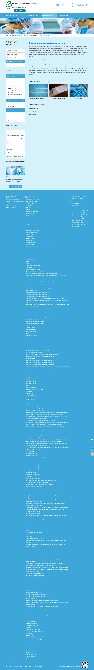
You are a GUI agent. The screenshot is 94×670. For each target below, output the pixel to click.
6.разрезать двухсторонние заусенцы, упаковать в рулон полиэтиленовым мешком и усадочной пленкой (47, 603)
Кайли (27, 263)
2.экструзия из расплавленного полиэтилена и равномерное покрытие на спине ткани (47, 366)
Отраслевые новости (12, 54)
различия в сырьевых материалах (34, 486)
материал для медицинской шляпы (14, 140)
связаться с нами (64, 12)
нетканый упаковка (30, 238)
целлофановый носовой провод (15, 113)
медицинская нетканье (13, 145)
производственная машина (32, 230)
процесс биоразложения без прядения (35, 644)
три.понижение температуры (33, 464)
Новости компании (12, 50)
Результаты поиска (30, 641)
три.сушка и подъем (31, 451)
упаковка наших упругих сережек (34, 538)
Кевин (27, 261)
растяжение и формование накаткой (35, 519)
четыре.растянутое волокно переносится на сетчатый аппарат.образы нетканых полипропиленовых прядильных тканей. (46, 516)
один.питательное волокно (32, 290)
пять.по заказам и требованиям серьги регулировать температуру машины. (44, 563)
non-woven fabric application (83, 198)
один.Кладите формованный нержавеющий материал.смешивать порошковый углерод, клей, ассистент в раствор (47, 305)
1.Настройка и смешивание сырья (34, 315)
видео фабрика (29, 257)
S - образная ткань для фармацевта (34, 224)
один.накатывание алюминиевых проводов (36, 317)
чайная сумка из (30, 240)
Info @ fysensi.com (48, 5)
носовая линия (11, 110)
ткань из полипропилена (32, 219)
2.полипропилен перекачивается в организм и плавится (40, 356)
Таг (26, 658)
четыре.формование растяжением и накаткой (37, 521)
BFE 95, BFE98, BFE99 (13, 84)
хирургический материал (13, 131)
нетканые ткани (30, 648)
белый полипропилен (31, 228)
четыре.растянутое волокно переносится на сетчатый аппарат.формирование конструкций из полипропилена (45, 496)
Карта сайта (63, 666)
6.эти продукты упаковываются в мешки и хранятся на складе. (41, 613)
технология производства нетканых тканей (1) (37, 596)
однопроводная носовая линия (15, 118)
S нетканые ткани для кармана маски (35, 222)
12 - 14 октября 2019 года (32, 399)
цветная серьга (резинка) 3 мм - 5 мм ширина (37, 482)
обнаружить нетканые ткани (30, 35)
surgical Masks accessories (74, 197)
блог (8, 64)
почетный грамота (30, 327)
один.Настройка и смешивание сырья (35, 321)
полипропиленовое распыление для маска (36, 248)
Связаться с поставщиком (82, 5)
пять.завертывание (30, 548)
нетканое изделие (30, 242)
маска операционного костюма (15, 135)
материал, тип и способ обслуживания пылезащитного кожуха (41, 488)
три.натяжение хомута (31, 453)
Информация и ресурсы (49, 12)
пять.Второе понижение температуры (35, 573)
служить (28, 470)
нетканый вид (32, 111)
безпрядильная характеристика (46, 35)
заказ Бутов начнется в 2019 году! (34, 271)
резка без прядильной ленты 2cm (34, 352)
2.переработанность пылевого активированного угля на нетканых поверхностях (46, 368)
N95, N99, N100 (11, 86)
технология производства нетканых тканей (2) (37, 594)
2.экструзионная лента (31, 377)
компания (28, 209)
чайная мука (10, 153)
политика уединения (31, 654)
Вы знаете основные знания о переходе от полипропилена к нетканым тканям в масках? (46, 541)
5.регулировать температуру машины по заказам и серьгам (40, 565)
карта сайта (29, 646)
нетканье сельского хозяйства (15, 156)
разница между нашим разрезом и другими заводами (39, 284)
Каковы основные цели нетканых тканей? (36, 344)
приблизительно (33, 108)
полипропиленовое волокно (14, 80)
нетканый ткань (11, 76)
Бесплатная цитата (15, 186)
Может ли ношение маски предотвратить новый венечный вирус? (42, 354)
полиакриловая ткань (31, 250)
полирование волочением (32, 319)
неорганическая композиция (33, 404)
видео (38, 12)
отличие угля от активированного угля (35, 631)
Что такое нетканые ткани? (32, 279)
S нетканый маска (30, 244)
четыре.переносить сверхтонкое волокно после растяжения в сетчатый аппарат (46, 490)
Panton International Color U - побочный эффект (37, 350)
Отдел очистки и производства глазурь (35, 588)
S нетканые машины (31, 253)
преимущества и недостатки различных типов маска (39, 286)
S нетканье (10, 92)
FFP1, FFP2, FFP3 (12, 90)
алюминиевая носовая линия (15, 116)
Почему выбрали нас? (31, 584)
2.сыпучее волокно (30, 358)
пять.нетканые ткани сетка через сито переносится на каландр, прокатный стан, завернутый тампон (46, 545)
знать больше (32, 114)
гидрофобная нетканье (31, 348)
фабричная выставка (31, 387)
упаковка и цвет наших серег (33, 629)
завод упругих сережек (31, 335)
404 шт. (27, 650)
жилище (8, 12)
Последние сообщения (15, 161)
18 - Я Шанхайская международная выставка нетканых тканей (41, 480)
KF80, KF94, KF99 (12, 88)
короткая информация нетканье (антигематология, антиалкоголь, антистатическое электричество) (46, 276)
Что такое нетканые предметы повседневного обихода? (40, 484)
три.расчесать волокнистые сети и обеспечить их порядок (40, 420)
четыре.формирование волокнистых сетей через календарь (41, 493)
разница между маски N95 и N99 (34, 639)
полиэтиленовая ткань (13, 82)
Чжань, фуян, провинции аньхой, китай (15, 202)
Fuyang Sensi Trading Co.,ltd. (13, 199)
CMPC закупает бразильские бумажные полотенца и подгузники (42, 273)
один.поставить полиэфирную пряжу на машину (38, 308)
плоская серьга (11, 104)
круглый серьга (11, 106)
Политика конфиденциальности (74, 666)
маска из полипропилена (32, 232)
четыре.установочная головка (33, 511)
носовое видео (29, 234)
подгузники (10, 149)
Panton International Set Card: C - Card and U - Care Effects (40, 282)
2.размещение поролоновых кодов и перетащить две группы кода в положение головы (47, 370)
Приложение (30, 12)
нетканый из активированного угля (15, 95)
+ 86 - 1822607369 (63, 5)
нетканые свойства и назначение (34, 592)
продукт (15, 12)
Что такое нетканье (30, 598)
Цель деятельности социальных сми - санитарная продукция (41, 402)
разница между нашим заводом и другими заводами (39, 408)
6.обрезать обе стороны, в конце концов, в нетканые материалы (42, 600)
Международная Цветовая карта (34, 532)
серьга (9, 100)
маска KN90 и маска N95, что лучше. (35, 410)
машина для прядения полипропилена (35, 217)
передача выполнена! (31, 656)
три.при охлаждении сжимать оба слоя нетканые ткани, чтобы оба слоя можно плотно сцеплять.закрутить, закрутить (47, 448)
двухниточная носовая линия (15, 120)
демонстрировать (11, 57)
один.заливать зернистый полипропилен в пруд (38, 288)
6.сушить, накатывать (31, 617)
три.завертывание (30, 379)
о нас (22, 12)
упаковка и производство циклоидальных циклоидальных (40, 246)
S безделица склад (30, 259)
